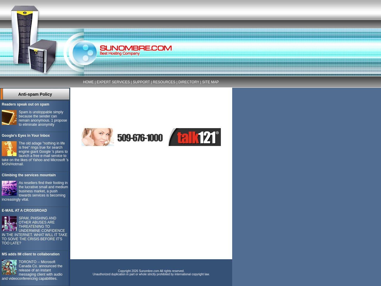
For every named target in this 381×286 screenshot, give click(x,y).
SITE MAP (210, 82)
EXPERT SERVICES (113, 82)
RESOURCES (164, 82)
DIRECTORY (188, 82)
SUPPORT (141, 82)
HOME (88, 82)
